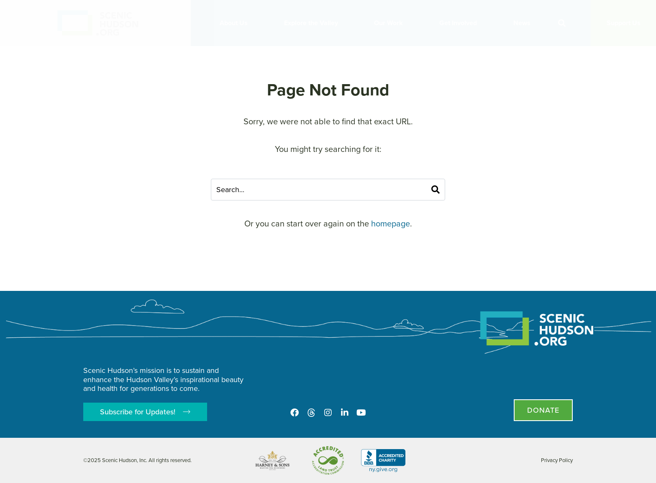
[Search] (435, 189)
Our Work (390, 23)
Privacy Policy (557, 460)
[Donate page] (543, 410)
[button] (562, 23)
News (524, 23)
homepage (390, 223)
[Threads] (311, 412)
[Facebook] (294, 412)
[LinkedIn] (345, 412)
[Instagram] (328, 412)
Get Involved (460, 23)
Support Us (624, 23)
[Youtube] (361, 412)
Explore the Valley (313, 23)
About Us (236, 23)
